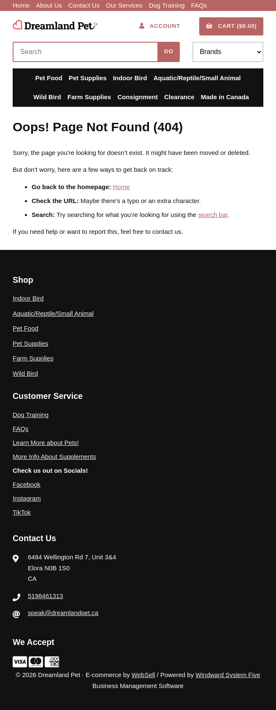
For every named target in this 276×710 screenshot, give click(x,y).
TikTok (22, 512)
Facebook (27, 484)
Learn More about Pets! (46, 442)
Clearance (179, 96)
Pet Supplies (88, 77)
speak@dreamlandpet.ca (63, 612)
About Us (49, 5)
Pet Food (48, 77)
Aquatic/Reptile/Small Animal (197, 77)
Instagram (27, 498)
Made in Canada (225, 96)
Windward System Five (227, 674)
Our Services (124, 5)
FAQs (199, 5)
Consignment (137, 96)
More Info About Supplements (54, 456)
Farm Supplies (89, 96)
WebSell (143, 674)
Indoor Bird (130, 77)
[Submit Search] (168, 52)
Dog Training (167, 5)
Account (159, 26)
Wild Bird (47, 96)
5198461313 (45, 595)
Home (21, 5)
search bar (212, 214)
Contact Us (84, 5)
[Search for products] (87, 52)
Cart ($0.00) (231, 26)
